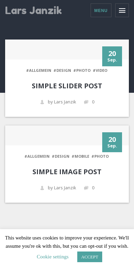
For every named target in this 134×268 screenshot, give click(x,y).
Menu (101, 10)
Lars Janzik (33, 10)
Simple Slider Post (67, 85)
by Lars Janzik (58, 102)
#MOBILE (80, 156)
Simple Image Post (67, 171)
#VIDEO (100, 70)
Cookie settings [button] (53, 256)
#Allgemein (38, 70)
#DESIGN (62, 70)
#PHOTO (82, 70)
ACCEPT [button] (89, 256)
